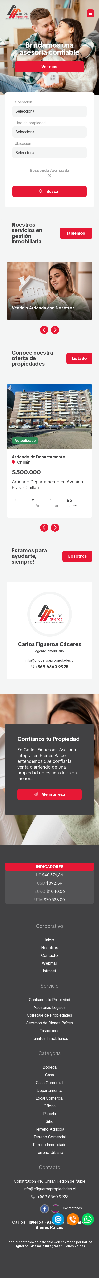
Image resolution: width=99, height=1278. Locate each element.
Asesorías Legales (49, 1007)
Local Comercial (49, 1098)
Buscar (49, 191)
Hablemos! (76, 233)
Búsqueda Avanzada (49, 173)
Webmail (49, 963)
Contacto (49, 955)
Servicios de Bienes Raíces (49, 1023)
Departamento (49, 1090)
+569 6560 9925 (49, 666)
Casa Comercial (49, 1082)
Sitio (50, 1121)
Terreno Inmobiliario (49, 1144)
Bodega (50, 1067)
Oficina (50, 1106)
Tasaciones (49, 1030)
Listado (79, 358)
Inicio (49, 940)
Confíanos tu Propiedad (49, 999)
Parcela (49, 1113)
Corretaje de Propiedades (49, 1015)
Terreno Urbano (49, 1152)
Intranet (49, 971)
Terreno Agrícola (49, 1129)
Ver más (49, 66)
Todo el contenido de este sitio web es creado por (49, 1244)
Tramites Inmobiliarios (49, 1038)
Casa (49, 1075)
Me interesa (49, 794)
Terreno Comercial (50, 1137)
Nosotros (77, 556)
